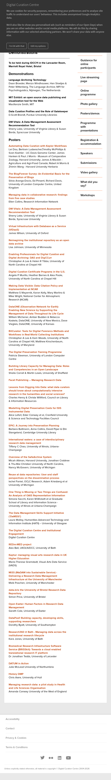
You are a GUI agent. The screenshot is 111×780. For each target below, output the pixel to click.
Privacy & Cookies (16, 738)
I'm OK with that (16, 45)
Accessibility (13, 719)
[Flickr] (51, 758)
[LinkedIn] (59, 758)
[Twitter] (42, 758)
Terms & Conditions (17, 747)
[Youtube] (68, 758)
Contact (10, 728)
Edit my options (38, 45)
